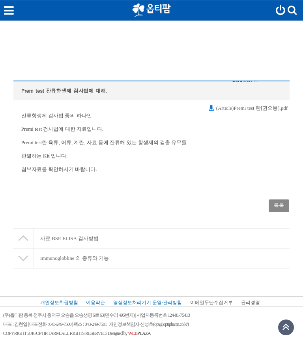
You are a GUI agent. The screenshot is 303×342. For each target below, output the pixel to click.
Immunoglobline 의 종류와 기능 (74, 258)
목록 (279, 205)
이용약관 (95, 302)
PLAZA (139, 333)
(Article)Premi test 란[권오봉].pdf (248, 108)
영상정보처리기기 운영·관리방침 (147, 302)
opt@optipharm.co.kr (170, 324)
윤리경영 (250, 302)
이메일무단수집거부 (211, 302)
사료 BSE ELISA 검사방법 (69, 238)
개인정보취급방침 (59, 302)
